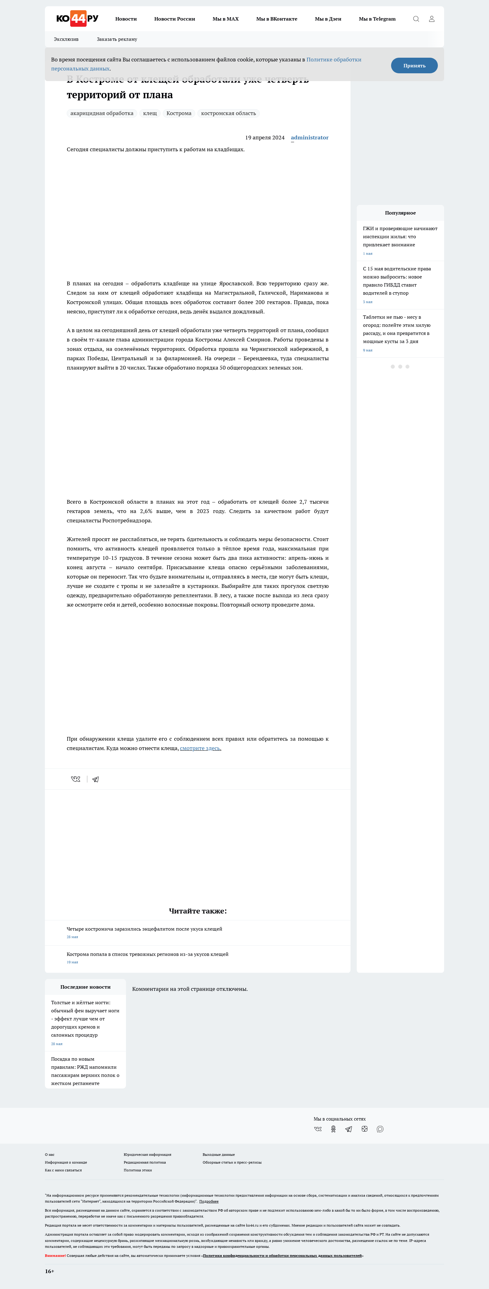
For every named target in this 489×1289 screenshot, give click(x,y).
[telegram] (97, 779)
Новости (126, 19)
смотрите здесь (200, 748)
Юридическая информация (147, 1154)
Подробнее (209, 1201)
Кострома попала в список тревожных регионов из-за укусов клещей (198, 958)
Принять (415, 65)
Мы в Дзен (328, 19)
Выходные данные (219, 1154)
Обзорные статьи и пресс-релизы (232, 1162)
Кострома (179, 113)
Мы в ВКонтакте (277, 19)
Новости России (174, 19)
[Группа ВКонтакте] (318, 1129)
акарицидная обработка (101, 113)
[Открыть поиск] (416, 18)
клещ (150, 113)
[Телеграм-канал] (349, 1129)
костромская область (228, 113)
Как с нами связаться (63, 1170)
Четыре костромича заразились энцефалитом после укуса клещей (198, 933)
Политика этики (138, 1170)
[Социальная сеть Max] (380, 1129)
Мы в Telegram (377, 19)
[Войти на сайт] (431, 18)
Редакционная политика (145, 1162)
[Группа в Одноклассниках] (333, 1129)
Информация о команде (66, 1162)
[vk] (76, 779)
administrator (310, 137)
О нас (50, 1154)
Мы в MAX (226, 19)
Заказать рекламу (117, 39)
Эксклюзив (66, 39)
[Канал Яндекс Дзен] (364, 1129)
